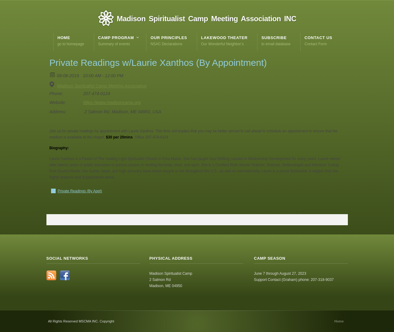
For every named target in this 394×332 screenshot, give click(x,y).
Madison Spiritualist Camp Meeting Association (101, 85)
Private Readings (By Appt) (80, 191)
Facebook (65, 275)
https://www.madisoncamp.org (112, 102)
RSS (51, 275)
